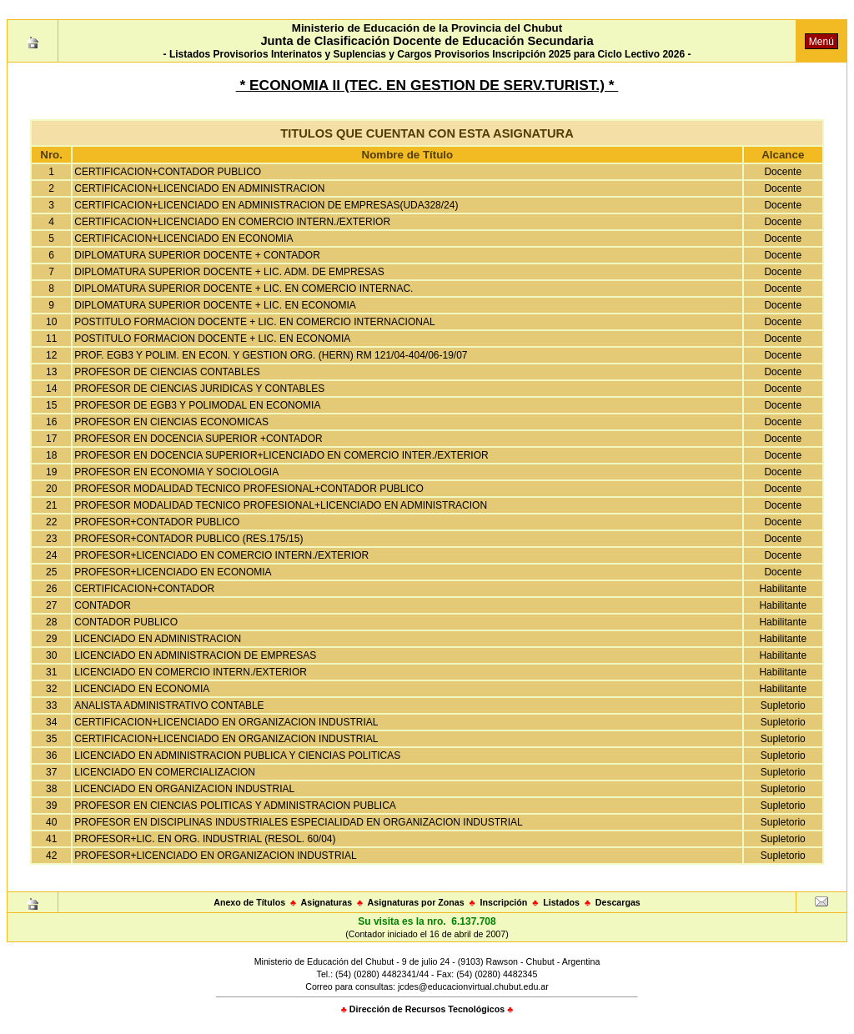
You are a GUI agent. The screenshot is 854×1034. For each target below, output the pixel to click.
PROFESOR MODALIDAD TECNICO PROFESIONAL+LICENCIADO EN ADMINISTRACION (280, 505)
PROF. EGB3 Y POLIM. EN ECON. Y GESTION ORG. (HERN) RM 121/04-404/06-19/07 (270, 355)
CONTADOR (102, 605)
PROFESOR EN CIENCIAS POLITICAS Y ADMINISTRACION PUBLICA (235, 805)
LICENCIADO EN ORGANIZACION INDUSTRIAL (184, 789)
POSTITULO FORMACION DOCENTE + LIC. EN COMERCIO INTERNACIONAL (254, 322)
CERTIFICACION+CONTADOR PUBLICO (167, 172)
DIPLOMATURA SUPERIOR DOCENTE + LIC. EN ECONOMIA (215, 305)
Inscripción (503, 902)
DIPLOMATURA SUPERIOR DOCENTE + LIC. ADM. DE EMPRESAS (229, 272)
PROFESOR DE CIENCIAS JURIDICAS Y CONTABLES (199, 388)
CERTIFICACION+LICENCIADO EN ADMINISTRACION (199, 188)
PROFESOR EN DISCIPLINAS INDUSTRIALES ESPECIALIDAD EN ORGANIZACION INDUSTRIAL (298, 822)
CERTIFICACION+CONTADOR (144, 589)
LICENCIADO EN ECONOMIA (141, 689)
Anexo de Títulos (249, 902)
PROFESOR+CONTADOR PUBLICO (156, 522)
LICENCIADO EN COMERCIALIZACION (164, 772)
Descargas (617, 902)
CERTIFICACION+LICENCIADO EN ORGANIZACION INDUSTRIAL (226, 722)
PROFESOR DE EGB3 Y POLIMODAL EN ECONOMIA (197, 405)
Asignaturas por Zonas (416, 902)
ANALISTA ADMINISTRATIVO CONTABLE (169, 705)
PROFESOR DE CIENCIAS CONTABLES (167, 372)
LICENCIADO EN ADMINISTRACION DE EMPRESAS (195, 655)
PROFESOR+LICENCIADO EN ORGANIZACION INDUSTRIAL (215, 855)
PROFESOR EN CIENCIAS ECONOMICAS (171, 422)
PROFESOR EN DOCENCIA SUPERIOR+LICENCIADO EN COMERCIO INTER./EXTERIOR (281, 455)
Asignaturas (327, 902)
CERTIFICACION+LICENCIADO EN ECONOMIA (183, 238)
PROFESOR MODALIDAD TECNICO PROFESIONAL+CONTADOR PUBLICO (249, 488)
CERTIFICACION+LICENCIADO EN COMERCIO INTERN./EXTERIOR (232, 222)
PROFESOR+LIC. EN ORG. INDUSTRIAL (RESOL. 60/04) (204, 839)
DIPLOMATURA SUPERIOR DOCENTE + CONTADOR (197, 255)
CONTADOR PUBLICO (126, 622)
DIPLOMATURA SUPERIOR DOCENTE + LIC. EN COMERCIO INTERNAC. (243, 288)
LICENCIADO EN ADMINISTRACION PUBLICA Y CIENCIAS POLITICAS (237, 755)
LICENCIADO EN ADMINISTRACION (157, 639)
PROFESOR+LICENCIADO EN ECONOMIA (172, 572)
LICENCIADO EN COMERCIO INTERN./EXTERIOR (190, 672)
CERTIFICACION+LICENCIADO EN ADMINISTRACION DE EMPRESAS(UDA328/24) (266, 205)
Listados (561, 902)
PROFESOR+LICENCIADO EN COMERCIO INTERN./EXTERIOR (221, 555)
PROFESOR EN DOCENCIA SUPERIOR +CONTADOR (198, 438)
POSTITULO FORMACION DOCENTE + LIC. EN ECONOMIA (212, 338)
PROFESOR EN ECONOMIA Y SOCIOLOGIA (176, 472)
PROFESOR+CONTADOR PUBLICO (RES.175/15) (188, 539)
